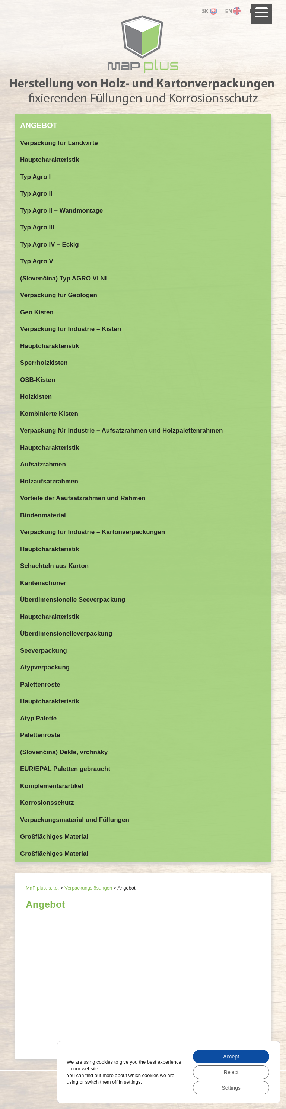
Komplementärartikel (51, 786)
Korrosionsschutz (47, 802)
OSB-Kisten (37, 379)
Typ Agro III (37, 227)
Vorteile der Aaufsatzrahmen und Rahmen (82, 498)
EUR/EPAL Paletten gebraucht (65, 768)
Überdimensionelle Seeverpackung (72, 599)
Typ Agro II (36, 193)
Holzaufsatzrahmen (49, 481)
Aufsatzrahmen (43, 464)
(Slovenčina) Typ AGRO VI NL (64, 278)
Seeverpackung (43, 650)
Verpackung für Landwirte (59, 143)
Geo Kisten (37, 312)
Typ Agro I (35, 176)
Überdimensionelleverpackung (66, 633)
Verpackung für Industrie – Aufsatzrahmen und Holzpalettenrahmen (121, 430)
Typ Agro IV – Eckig (49, 244)
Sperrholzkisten (44, 362)
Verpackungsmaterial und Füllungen (74, 819)
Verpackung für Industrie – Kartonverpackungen (92, 532)
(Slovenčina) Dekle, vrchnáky (64, 752)
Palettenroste (40, 684)
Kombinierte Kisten (49, 413)
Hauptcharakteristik (49, 159)
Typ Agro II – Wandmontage (61, 210)
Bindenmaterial (43, 515)
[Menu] (261, 14)
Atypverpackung (45, 667)
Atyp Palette (38, 718)
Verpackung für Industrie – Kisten (70, 328)
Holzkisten (36, 396)
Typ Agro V (36, 261)
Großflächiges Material (54, 836)
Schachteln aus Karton (54, 565)
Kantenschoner (43, 582)
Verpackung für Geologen (58, 295)
